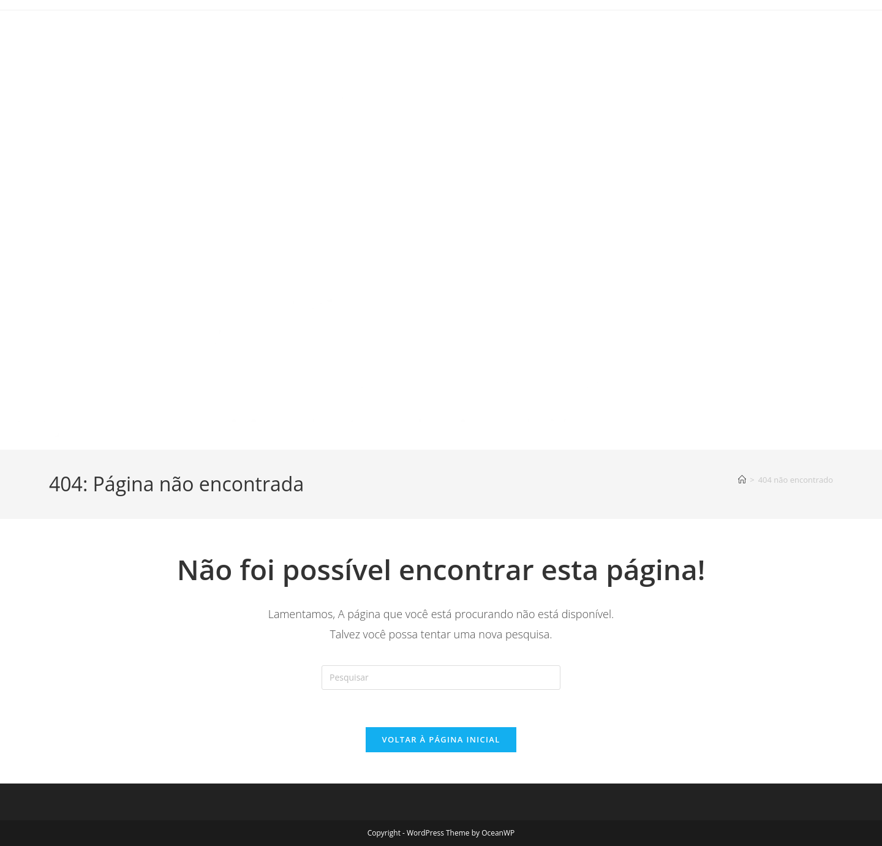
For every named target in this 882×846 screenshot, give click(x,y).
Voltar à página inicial (441, 739)
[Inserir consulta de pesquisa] (441, 677)
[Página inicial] (742, 479)
